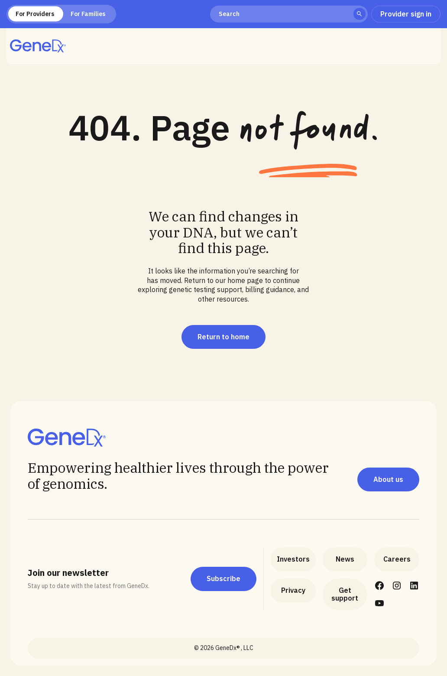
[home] (38, 45)
